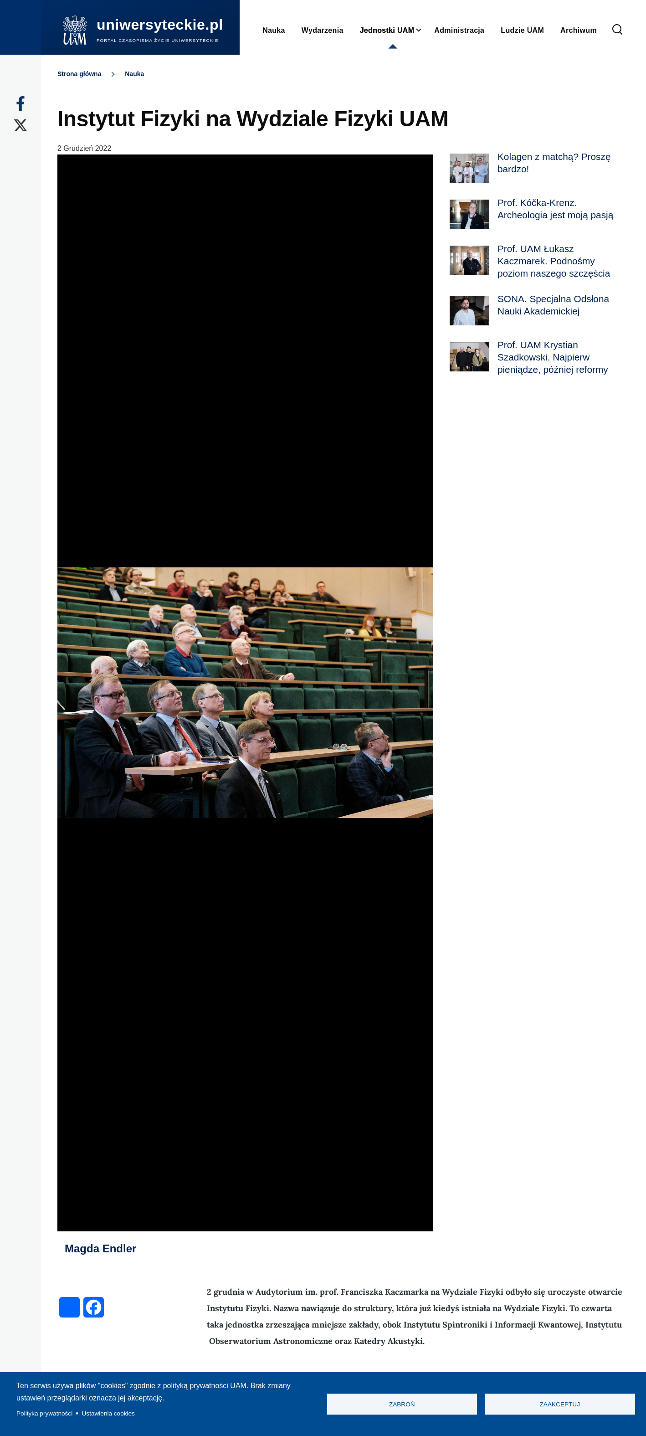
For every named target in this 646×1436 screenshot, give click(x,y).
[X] (20, 125)
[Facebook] (20, 103)
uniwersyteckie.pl (160, 24)
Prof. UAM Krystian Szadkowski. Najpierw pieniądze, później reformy (552, 357)
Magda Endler (100, 1248)
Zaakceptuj (560, 1404)
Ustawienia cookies (108, 1413)
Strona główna (79, 73)
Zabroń (402, 1404)
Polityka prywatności (44, 1413)
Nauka (134, 73)
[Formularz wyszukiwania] (617, 30)
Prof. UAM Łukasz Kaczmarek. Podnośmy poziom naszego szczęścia (553, 260)
